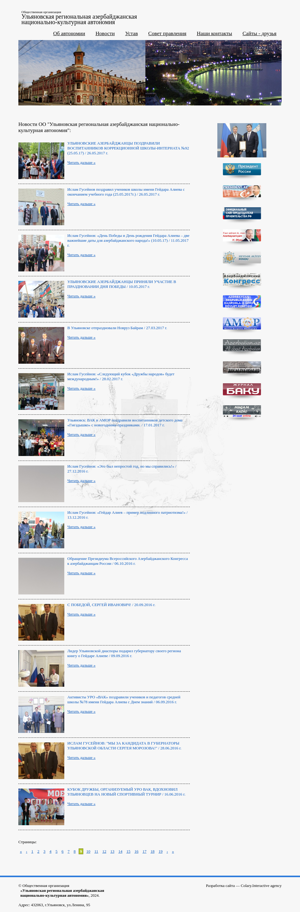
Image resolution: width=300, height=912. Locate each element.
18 (153, 851)
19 (161, 851)
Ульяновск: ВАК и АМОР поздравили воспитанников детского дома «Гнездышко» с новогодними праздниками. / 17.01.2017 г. (124, 422)
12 (104, 851)
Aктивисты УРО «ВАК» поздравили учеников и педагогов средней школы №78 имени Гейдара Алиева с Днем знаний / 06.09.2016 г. (123, 699)
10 (88, 851)
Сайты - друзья (259, 33)
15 (128, 851)
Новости (105, 33)
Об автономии (69, 33)
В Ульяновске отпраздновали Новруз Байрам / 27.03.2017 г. (117, 327)
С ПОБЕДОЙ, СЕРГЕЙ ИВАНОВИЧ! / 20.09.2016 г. (111, 604)
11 (96, 851)
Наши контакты (214, 33)
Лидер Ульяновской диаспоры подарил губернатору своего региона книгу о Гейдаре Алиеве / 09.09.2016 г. (124, 653)
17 (144, 851)
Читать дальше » (81, 162)
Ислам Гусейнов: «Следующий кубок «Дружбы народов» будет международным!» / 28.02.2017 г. (120, 376)
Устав (131, 33)
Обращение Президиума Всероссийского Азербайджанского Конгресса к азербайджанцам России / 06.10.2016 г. (127, 561)
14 (120, 851)
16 (136, 851)
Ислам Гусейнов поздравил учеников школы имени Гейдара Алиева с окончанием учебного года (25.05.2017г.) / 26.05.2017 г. (126, 192)
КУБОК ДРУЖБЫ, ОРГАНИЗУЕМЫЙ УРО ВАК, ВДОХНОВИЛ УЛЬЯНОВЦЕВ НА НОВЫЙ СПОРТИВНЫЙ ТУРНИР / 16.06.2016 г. (126, 791)
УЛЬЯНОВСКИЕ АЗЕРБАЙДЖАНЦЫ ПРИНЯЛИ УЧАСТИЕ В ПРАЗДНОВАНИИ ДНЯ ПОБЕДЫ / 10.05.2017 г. (121, 284)
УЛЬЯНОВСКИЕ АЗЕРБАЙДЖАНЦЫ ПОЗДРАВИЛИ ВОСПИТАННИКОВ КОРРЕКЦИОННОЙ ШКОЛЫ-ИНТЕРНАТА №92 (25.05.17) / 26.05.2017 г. (128, 148)
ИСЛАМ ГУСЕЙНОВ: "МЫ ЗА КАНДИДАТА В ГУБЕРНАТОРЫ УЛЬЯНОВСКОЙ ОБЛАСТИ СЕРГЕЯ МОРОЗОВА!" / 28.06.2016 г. (124, 745)
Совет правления (167, 33)
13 (112, 851)
